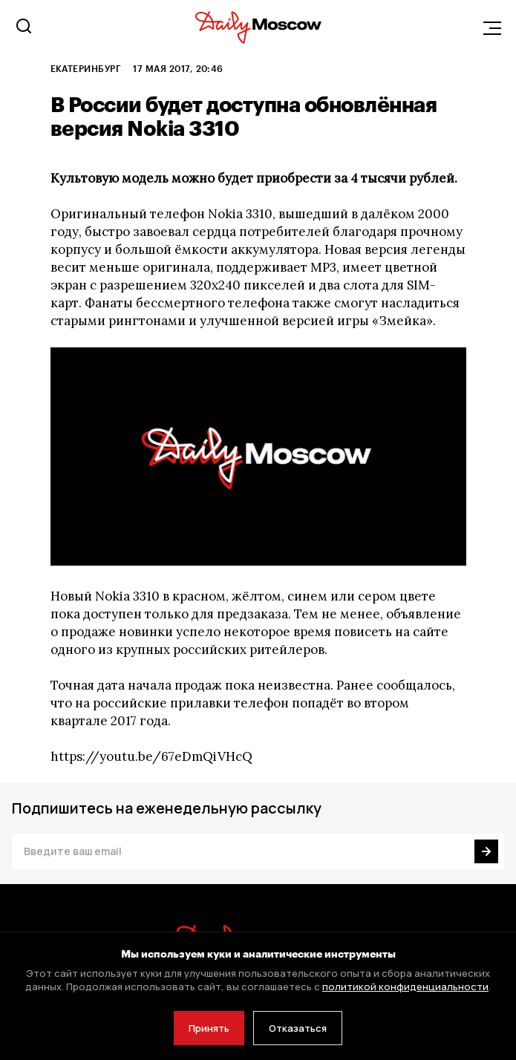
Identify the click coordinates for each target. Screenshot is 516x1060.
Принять (209, 1028)
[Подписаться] (486, 851)
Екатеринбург (86, 68)
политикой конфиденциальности (405, 986)
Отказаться (298, 1028)
